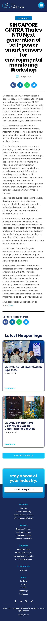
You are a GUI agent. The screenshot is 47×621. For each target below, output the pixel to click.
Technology (23, 18)
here (11, 305)
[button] (13, 85)
